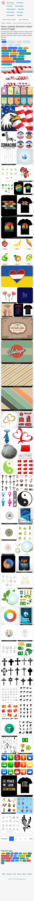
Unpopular (17, 45)
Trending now (11, 42)
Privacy (19, 874)
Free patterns (11, 15)
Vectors (9, 23)
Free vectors (10, 3)
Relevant (4, 45)
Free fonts (10, 6)
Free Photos (19, 3)
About (24, 874)
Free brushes (10, 12)
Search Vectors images (9, 19)
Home (3, 23)
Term (14, 874)
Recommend (26, 42)
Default (4, 42)
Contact (29, 874)
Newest (19, 42)
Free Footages (19, 6)
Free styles (20, 12)
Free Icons (21, 9)
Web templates (11, 9)
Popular (11, 45)
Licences (9, 874)
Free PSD (19, 15)
